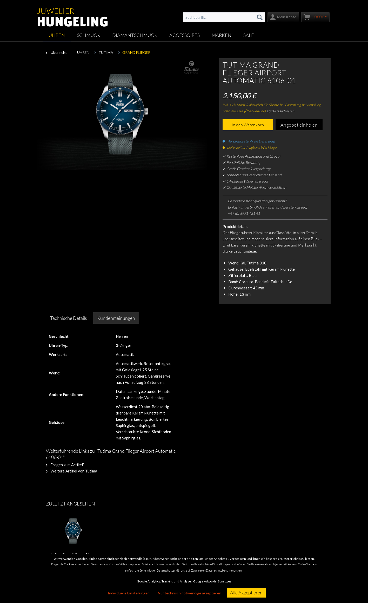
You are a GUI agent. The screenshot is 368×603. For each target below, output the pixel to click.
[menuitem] (224, 17)
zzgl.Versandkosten (280, 111)
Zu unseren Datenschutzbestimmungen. (216, 570)
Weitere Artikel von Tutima (71, 471)
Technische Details (68, 318)
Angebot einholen (299, 125)
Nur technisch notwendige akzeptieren (189, 593)
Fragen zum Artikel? (65, 464)
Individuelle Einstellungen (129, 593)
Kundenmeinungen (116, 318)
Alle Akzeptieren (246, 592)
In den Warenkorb (248, 124)
